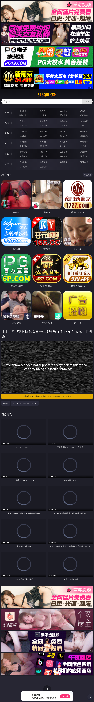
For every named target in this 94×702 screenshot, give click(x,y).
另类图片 (84, 146)
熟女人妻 (23, 125)
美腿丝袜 (23, 146)
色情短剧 (43, 166)
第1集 (5, 403)
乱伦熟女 (63, 136)
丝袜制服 (43, 125)
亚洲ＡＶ (23, 121)
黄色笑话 (63, 156)
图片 (7, 143)
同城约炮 (23, 162)
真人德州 (43, 111)
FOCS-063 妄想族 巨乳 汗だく (25, 403)
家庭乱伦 (43, 152)
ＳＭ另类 (84, 125)
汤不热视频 (83, 162)
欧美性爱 (84, 131)
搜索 (87, 101)
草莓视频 (63, 162)
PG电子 (23, 111)
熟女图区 (63, 146)
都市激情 (23, 152)
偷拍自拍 (43, 131)
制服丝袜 (23, 136)
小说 (7, 153)
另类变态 (84, 136)
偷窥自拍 (23, 141)
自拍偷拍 (43, 121)
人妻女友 (63, 152)
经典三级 (43, 136)
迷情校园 (23, 156)
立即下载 (65, 696)
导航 (7, 164)
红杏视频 (23, 166)
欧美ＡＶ (63, 121)
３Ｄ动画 (84, 121)
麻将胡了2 (23, 115)
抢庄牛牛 (84, 115)
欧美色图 (63, 141)
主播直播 (63, 125)
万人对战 (63, 111)
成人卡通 (63, 131)
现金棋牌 (63, 115)
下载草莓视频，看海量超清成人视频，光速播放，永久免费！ (57, 396)
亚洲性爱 (23, 131)
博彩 (7, 112)
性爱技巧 (84, 156)
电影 (7, 133)
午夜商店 (43, 162)
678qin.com (47, 94)
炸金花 (43, 115)
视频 (7, 123)
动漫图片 (84, 141)
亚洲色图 (43, 141)
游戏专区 (84, 111)
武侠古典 (84, 152)
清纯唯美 (43, 146)
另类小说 (43, 156)
